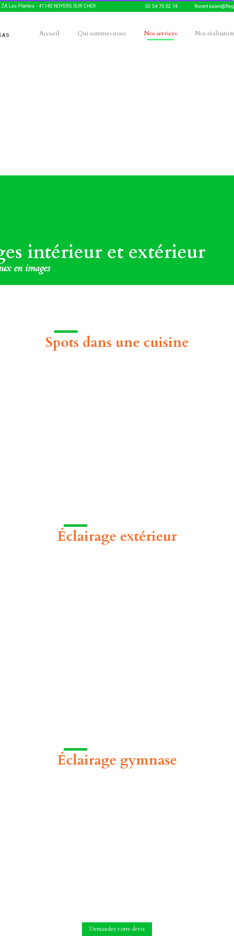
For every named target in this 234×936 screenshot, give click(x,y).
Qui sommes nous (102, 33)
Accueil (49, 33)
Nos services (160, 33)
